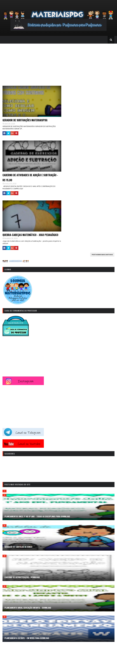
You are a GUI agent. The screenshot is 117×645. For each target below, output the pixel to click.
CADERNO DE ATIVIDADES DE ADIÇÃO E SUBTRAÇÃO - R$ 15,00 (78, 123)
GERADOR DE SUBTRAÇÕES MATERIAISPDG (24, 120)
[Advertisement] (58, 63)
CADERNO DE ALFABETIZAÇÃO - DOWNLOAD (22, 527)
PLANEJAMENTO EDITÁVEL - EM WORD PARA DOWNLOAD (26, 588)
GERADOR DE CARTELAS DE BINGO (18, 497)
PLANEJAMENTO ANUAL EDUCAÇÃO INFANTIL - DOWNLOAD (27, 558)
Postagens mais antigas (102, 205)
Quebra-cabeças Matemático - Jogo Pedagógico (23, 183)
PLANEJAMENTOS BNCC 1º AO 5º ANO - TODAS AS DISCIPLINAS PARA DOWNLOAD (37, 467)
